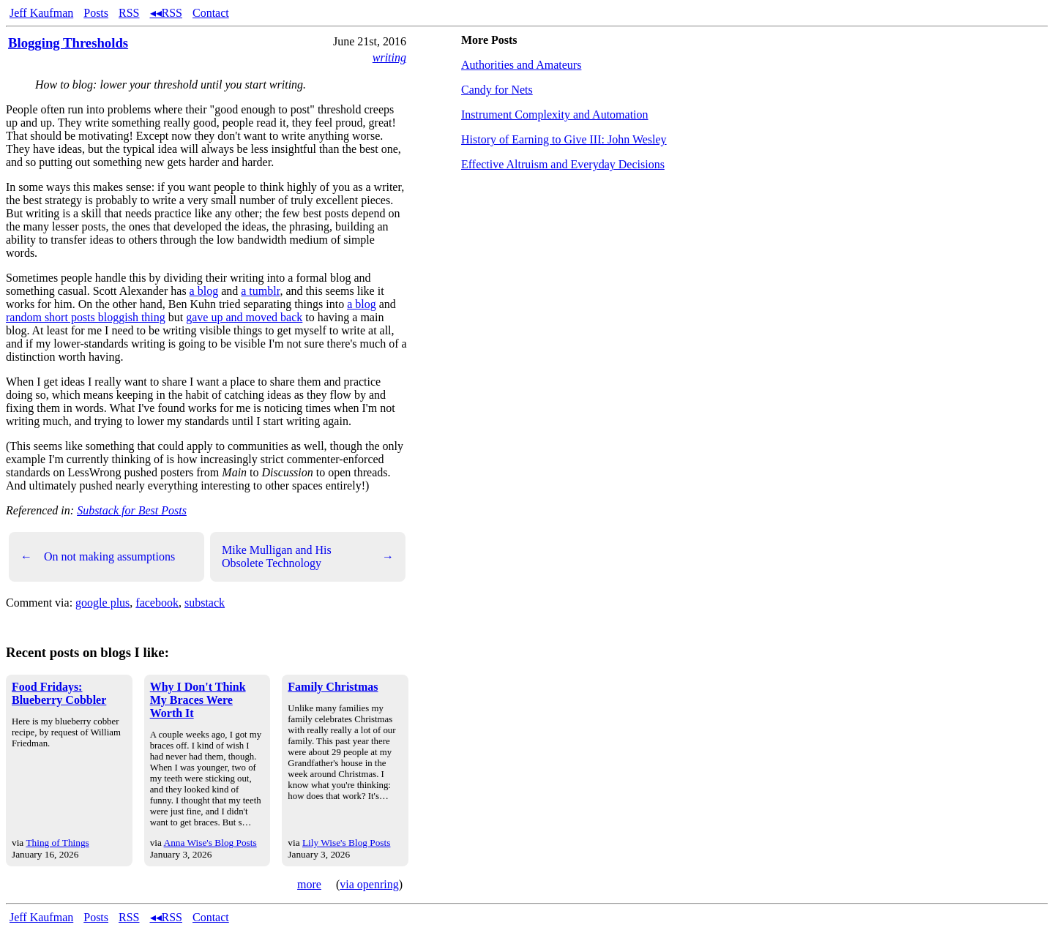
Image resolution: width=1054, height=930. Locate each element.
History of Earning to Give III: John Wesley (564, 139)
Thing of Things (57, 842)
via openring (369, 884)
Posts (95, 13)
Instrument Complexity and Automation (555, 114)
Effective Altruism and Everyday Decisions (563, 164)
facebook (157, 602)
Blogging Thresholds (68, 42)
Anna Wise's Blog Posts (210, 842)
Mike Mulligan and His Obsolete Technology (308, 556)
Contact (211, 13)
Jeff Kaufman (41, 13)
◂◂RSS (166, 13)
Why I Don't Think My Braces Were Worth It (198, 699)
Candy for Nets (497, 89)
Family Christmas (333, 686)
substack (204, 602)
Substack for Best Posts (132, 510)
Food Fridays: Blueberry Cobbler (59, 693)
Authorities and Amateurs (521, 65)
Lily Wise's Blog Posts (346, 842)
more (309, 884)
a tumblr (260, 291)
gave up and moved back (244, 317)
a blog (204, 291)
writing (389, 57)
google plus (102, 602)
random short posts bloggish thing (85, 317)
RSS (129, 13)
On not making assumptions (97, 556)
